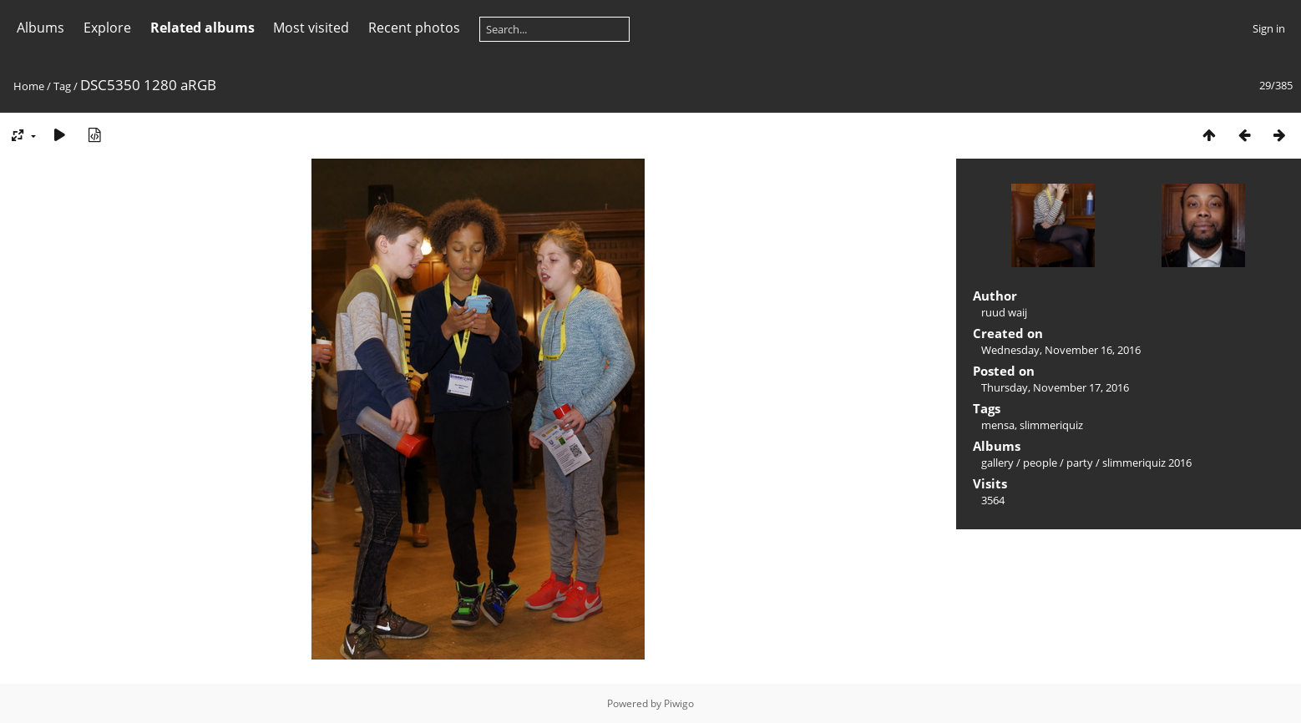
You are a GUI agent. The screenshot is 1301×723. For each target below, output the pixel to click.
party (1079, 462)
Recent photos (414, 27)
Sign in (1269, 28)
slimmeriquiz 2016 (1147, 462)
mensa (998, 424)
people (1040, 462)
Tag (62, 86)
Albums (40, 27)
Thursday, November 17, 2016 (1055, 387)
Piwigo (679, 703)
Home (28, 86)
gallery (997, 462)
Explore (107, 27)
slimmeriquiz (1051, 424)
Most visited (311, 27)
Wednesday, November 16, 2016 (1061, 349)
